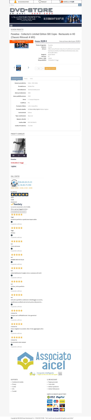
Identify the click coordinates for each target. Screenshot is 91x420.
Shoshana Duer (71, 51)
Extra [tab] (31, 78)
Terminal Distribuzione (34, 89)
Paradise (13, 159)
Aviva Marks (55, 51)
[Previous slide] (15, 68)
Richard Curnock (73, 49)
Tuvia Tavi (65, 49)
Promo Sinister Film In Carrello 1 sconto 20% (21, 41)
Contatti (14, 391)
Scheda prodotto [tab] (16, 78)
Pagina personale (53, 382)
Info (13, 389)
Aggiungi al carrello (50, 68)
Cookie (14, 386)
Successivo (23, 212)
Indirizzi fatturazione (53, 389)
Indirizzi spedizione (53, 386)
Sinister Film (31, 86)
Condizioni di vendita (17, 382)
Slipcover (30, 116)
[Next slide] (28, 68)
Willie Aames (51, 49)
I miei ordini (51, 384)
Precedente (15, 212)
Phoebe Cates (59, 49)
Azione (50, 47)
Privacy (14, 384)
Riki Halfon (54, 52)
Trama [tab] (25, 78)
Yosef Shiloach (63, 51)
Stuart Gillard (51, 54)
